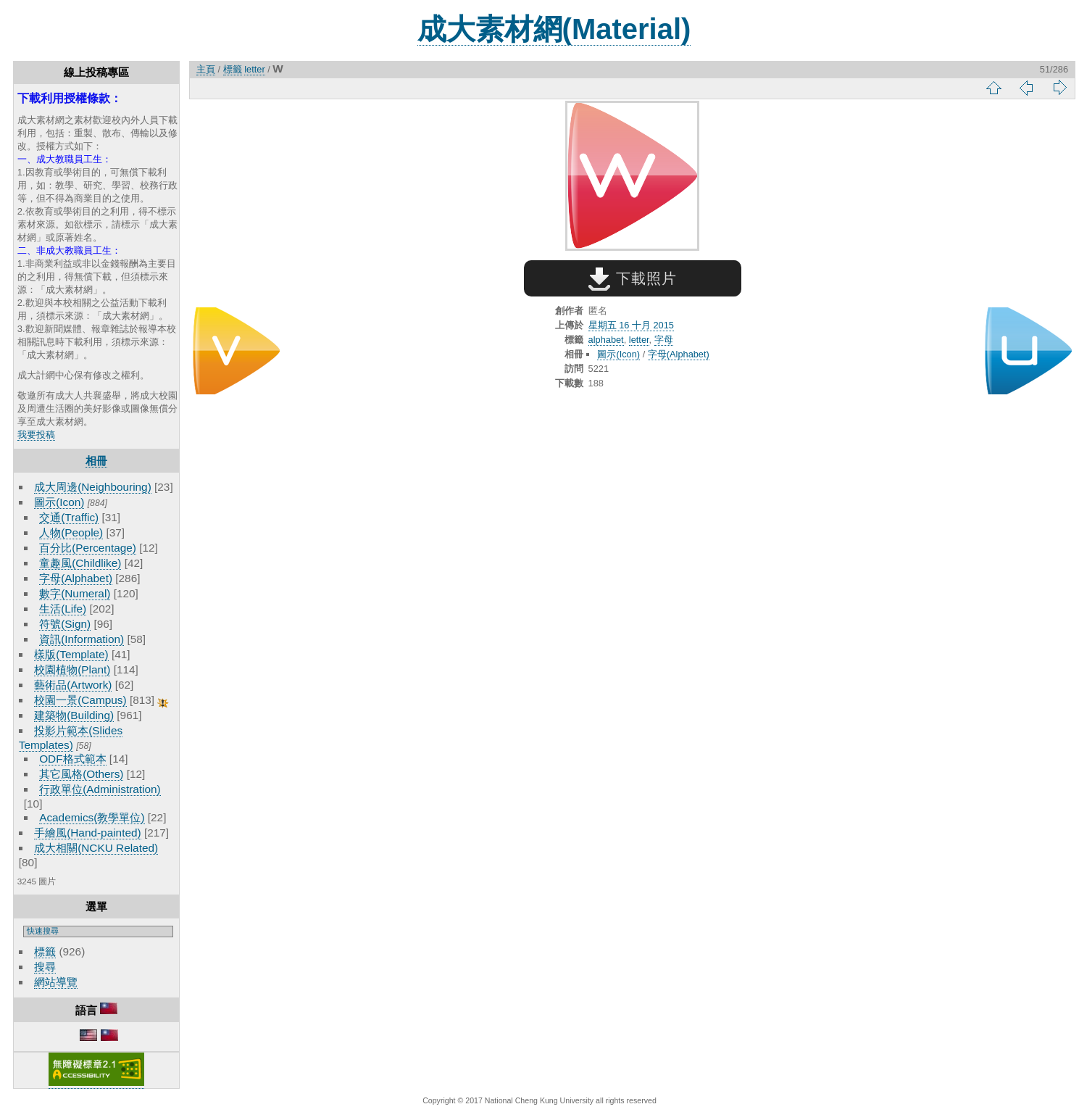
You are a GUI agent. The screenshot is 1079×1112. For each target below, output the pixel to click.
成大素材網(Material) (554, 29)
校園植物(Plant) (72, 669)
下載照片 (632, 278)
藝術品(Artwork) (73, 685)
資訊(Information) (81, 639)
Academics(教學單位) (91, 817)
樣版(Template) (71, 654)
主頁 (205, 69)
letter (254, 69)
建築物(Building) (74, 715)
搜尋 (45, 966)
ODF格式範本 (72, 758)
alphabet (606, 339)
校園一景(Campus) (80, 700)
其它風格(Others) (81, 774)
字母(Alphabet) (75, 578)
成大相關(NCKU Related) (96, 848)
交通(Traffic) (69, 517)
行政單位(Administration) (100, 789)
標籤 (45, 951)
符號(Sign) (65, 624)
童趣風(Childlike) (80, 563)
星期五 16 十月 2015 (631, 325)
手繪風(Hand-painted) (87, 832)
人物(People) (71, 532)
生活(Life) (62, 608)
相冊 (96, 461)
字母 (663, 339)
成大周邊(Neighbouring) (92, 487)
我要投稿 (36, 434)
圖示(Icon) (59, 502)
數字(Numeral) (74, 593)
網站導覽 (56, 982)
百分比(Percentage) (87, 548)
